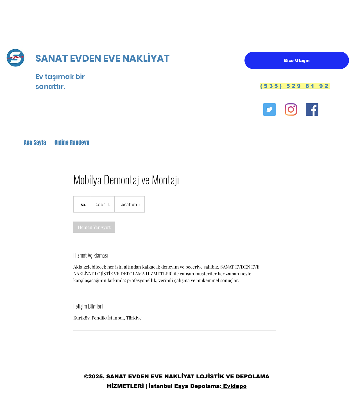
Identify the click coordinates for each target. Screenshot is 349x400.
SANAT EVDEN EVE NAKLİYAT (103, 58)
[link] (94, 227)
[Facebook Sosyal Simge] (312, 109)
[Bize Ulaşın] (296, 60)
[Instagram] (291, 109)
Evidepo (234, 386)
